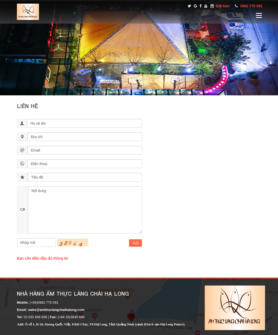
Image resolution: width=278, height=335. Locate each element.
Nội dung (85, 209)
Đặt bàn (222, 6)
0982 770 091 (251, 6)
